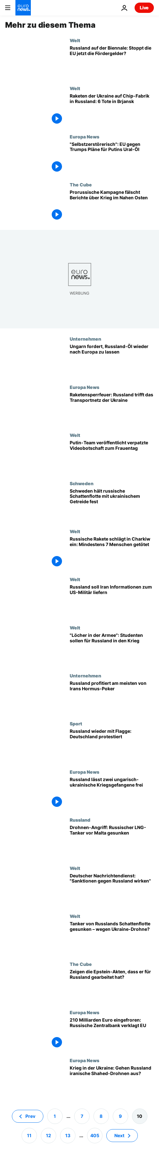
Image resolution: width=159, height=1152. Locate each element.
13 (67, 1135)
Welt (75, 40)
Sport (76, 723)
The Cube (81, 184)
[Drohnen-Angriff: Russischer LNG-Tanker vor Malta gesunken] (112, 841)
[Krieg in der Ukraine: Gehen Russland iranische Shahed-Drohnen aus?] (112, 1081)
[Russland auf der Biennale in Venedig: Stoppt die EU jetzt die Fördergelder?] (112, 61)
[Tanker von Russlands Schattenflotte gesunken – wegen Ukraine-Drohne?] (112, 937)
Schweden (81, 483)
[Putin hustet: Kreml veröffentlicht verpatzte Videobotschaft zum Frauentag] (112, 456)
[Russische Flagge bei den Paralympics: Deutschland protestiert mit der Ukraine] (112, 745)
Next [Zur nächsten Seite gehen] (119, 1135)
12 (48, 1135)
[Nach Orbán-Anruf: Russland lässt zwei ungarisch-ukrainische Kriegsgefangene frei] (112, 793)
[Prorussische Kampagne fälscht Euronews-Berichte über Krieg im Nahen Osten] (112, 206)
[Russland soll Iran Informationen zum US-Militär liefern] (112, 600)
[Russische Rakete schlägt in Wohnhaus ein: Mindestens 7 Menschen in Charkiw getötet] (112, 552)
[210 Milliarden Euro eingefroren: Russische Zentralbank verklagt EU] (112, 1033)
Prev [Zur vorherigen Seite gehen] (30, 1116)
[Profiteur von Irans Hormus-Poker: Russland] (112, 697)
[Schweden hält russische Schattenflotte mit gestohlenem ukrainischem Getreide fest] (112, 504)
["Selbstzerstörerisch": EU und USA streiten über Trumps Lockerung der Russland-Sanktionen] (112, 158)
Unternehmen (85, 338)
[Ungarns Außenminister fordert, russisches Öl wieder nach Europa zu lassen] (112, 360)
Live (144, 7)
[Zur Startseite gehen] (23, 7)
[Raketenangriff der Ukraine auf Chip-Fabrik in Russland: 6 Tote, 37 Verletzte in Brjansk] (112, 109)
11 (29, 1135)
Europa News (84, 136)
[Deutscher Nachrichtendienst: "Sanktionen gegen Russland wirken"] (112, 889)
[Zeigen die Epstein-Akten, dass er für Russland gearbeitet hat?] (112, 985)
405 (94, 1135)
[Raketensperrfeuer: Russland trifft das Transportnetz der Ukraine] (112, 408)
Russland (80, 819)
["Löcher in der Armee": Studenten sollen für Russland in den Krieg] (112, 649)
